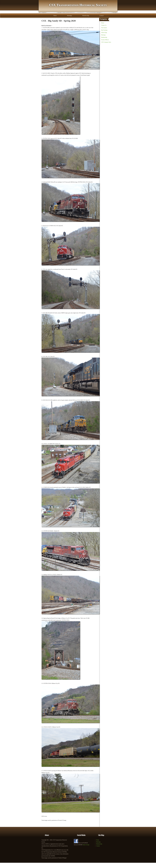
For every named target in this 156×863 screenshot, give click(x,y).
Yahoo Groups (86, 844)
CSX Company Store (106, 42)
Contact (102, 15)
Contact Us (103, 25)
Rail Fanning (104, 30)
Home (55, 15)
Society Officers (105, 39)
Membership (85, 15)
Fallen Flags (104, 32)
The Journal (104, 27)
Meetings (69, 15)
